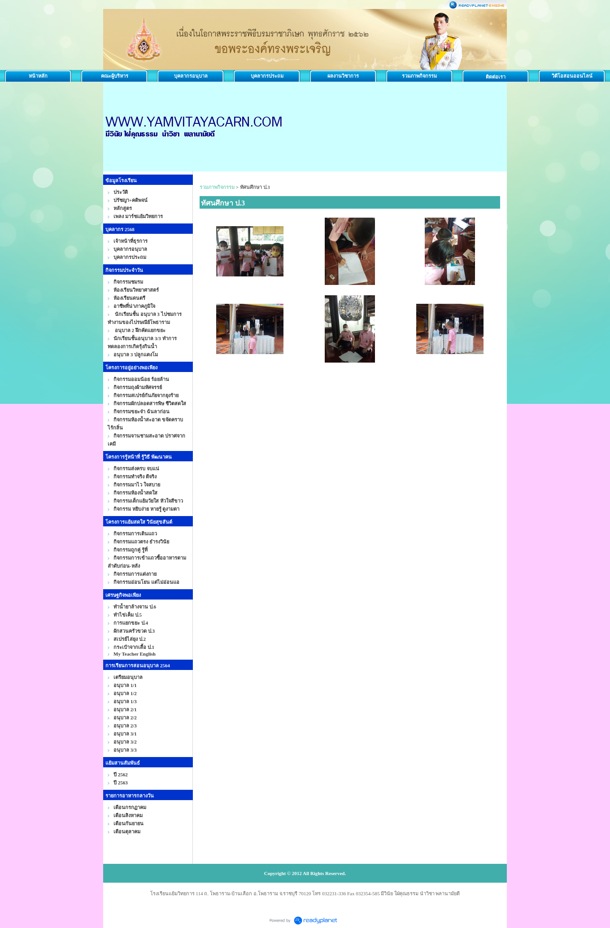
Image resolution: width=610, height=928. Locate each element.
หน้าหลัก (38, 76)
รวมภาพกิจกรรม (419, 76)
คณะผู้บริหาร (114, 76)
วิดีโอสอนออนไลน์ (572, 76)
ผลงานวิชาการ (343, 76)
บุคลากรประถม (267, 76)
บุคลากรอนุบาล (191, 76)
